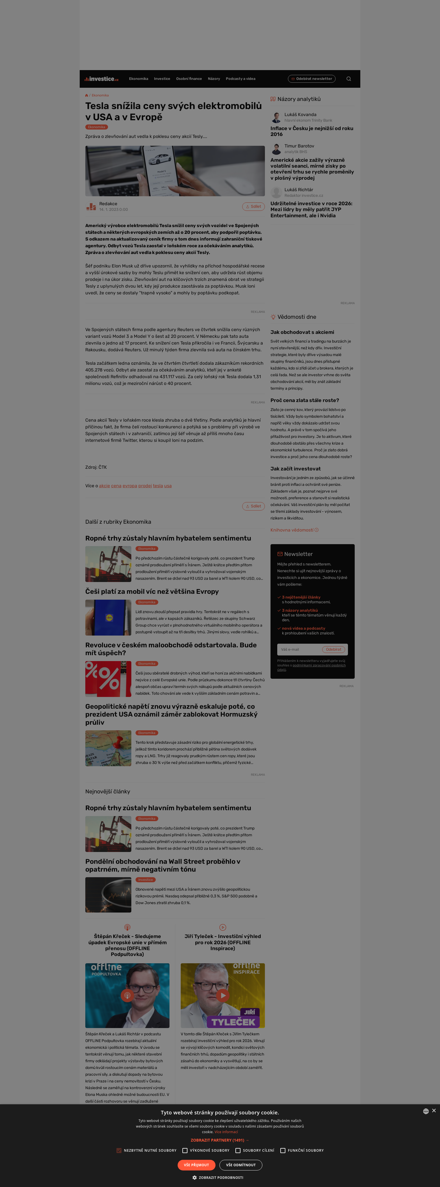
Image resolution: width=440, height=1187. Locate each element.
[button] (220, 1140)
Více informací (226, 1132)
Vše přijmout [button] (196, 1165)
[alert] (220, 593)
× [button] (434, 1111)
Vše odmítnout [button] (241, 1165)
